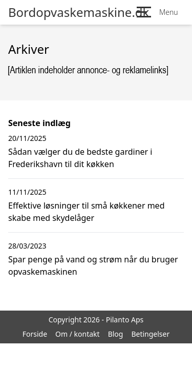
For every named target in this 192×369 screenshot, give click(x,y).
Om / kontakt (77, 334)
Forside (35, 334)
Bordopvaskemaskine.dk (78, 12)
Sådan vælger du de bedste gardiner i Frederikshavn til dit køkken (80, 158)
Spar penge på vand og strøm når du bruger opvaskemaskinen (93, 265)
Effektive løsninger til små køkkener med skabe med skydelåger (86, 211)
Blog (115, 334)
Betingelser (150, 334)
